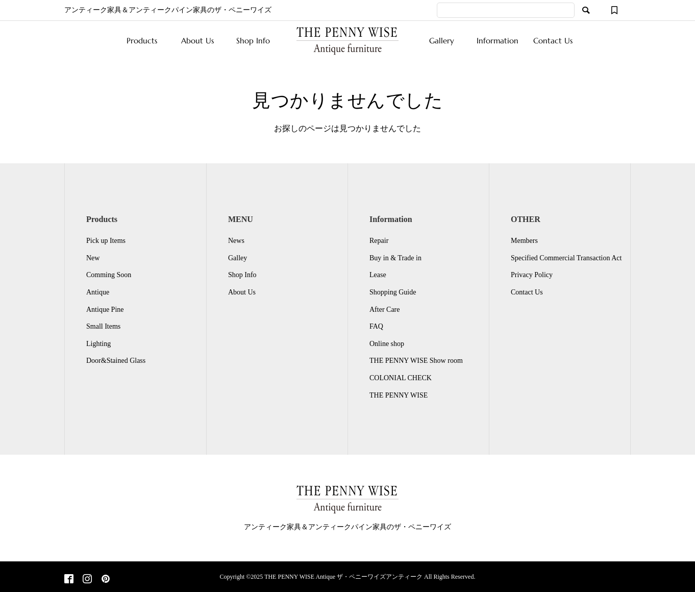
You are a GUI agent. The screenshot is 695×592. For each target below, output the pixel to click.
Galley (237, 258)
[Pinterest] (105, 580)
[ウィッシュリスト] (614, 10)
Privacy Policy (532, 275)
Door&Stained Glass (115, 360)
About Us (197, 40)
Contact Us (553, 40)
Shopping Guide (392, 292)
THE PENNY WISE (398, 395)
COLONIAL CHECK (400, 378)
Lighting (98, 344)
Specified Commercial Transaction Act (566, 258)
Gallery (441, 40)
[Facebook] (68, 580)
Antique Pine (105, 309)
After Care (384, 309)
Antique (97, 292)
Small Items (103, 326)
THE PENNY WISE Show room (416, 360)
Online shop (386, 344)
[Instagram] (87, 580)
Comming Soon (108, 275)
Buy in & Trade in (395, 258)
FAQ (376, 326)
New (93, 258)
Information (497, 40)
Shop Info (253, 40)
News (236, 240)
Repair (378, 240)
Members (524, 240)
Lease (377, 275)
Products (142, 40)
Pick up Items (106, 240)
